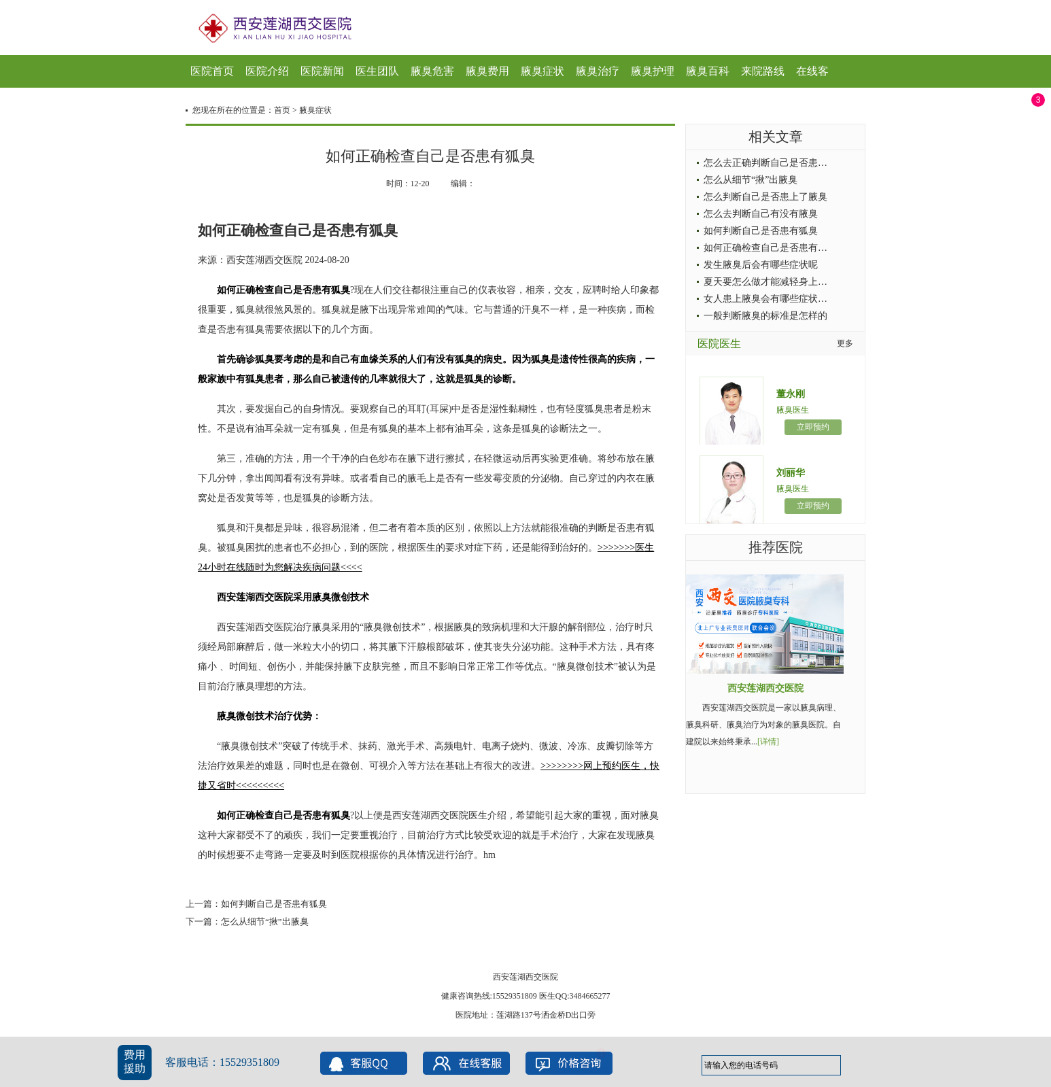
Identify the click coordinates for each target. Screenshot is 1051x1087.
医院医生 (719, 343)
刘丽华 (790, 473)
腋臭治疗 (597, 71)
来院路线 (763, 71)
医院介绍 (267, 71)
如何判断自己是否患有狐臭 (274, 904)
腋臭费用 (487, 71)
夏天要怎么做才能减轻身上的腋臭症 (780, 282)
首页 (282, 110)
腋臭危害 (432, 71)
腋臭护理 (652, 71)
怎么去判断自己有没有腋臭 (761, 214)
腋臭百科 (707, 71)
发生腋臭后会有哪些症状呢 (761, 265)
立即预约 (813, 427)
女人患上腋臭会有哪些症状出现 (770, 299)
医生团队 (377, 71)
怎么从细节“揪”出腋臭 (265, 921)
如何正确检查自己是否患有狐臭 (770, 248)
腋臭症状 (542, 71)
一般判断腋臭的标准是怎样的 (765, 316)
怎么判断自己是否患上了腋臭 (765, 197)
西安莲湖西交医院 (765, 688)
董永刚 (790, 394)
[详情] (768, 741)
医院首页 (212, 71)
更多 (845, 343)
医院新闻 (322, 71)
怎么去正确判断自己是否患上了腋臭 (780, 163)
